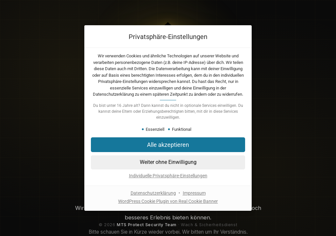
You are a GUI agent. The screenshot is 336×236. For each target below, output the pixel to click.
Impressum (194, 193)
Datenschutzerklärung (153, 193)
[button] (168, 162)
